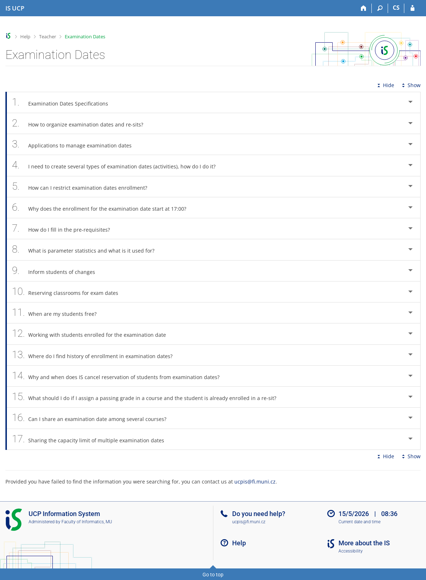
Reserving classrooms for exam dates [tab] (69, 291)
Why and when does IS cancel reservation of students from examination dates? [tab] (119, 376)
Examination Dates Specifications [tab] (64, 102)
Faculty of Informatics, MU (86, 521)
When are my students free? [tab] (58, 312)
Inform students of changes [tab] (57, 271)
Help (25, 36)
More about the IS (364, 543)
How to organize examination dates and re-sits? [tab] (81, 123)
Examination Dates (85, 36)
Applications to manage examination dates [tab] (76, 144)
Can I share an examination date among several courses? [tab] (93, 418)
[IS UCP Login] (412, 8)
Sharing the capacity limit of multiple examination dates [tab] (92, 439)
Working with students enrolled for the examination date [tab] (93, 333)
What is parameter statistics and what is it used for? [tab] (87, 249)
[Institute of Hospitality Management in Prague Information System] (14, 8)
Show (410, 85)
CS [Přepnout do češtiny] (396, 8)
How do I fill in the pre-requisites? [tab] (65, 228)
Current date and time (359, 521)
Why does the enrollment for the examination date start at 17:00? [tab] (103, 207)
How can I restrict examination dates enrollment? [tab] (83, 186)
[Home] (363, 8)
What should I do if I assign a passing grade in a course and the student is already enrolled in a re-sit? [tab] (148, 397)
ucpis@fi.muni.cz (255, 481)
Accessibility (350, 551)
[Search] (380, 8)
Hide (385, 85)
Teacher (47, 36)
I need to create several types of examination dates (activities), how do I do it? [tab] (117, 165)
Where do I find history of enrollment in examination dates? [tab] (96, 355)
